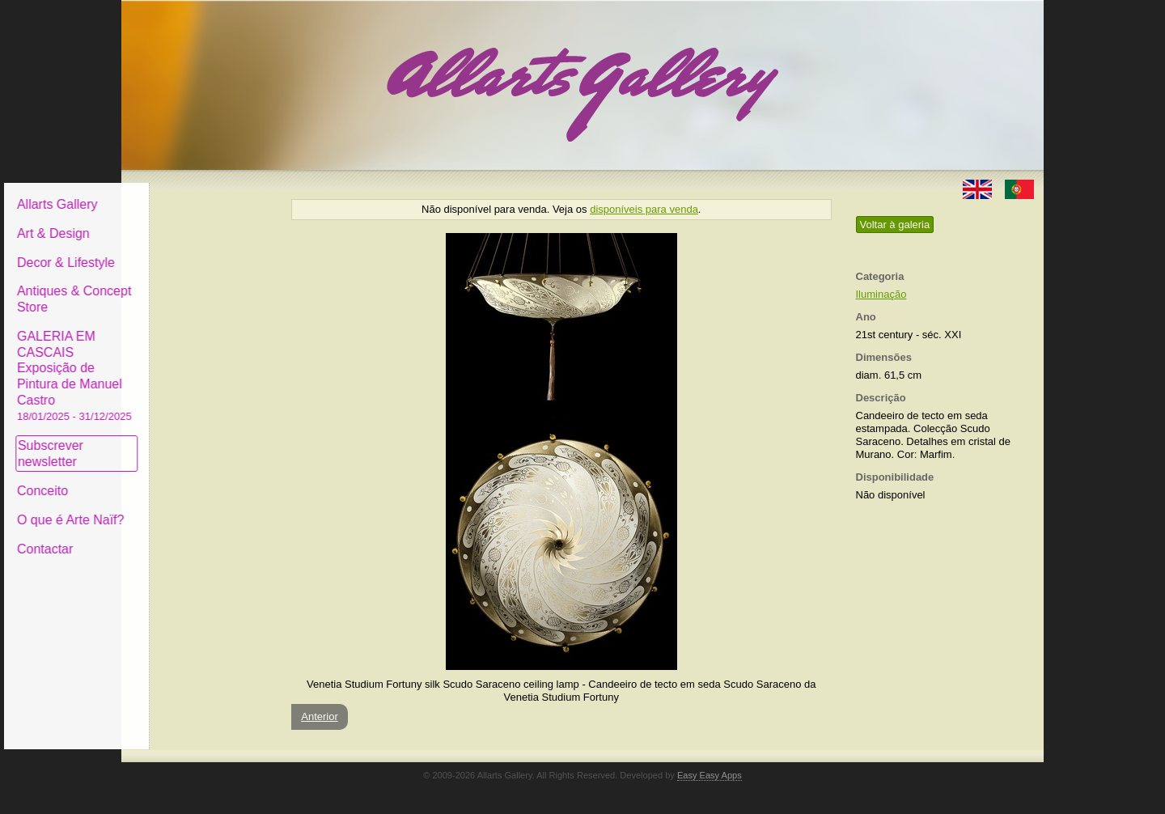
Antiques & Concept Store (197, 287)
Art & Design (176, 221)
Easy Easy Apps (709, 775)
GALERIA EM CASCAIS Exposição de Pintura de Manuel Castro (197, 362)
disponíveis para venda (644, 209)
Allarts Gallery (180, 192)
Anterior (319, 716)
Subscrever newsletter (173, 441)
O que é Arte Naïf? (194, 508)
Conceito (165, 478)
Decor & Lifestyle (189, 249)
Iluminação (881, 294)
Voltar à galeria (895, 224)
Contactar (168, 536)
